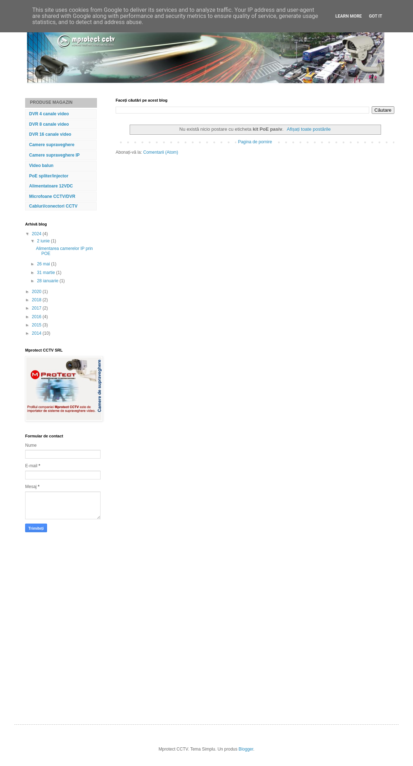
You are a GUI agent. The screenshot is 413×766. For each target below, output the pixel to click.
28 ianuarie (48, 280)
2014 (37, 333)
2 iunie (44, 240)
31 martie (46, 272)
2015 (37, 325)
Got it (375, 16)
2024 (37, 233)
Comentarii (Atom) (160, 152)
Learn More (348, 16)
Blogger (245, 749)
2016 (37, 316)
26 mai (44, 263)
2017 (37, 308)
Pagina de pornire (255, 141)
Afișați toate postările (308, 129)
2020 (37, 291)
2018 (37, 299)
